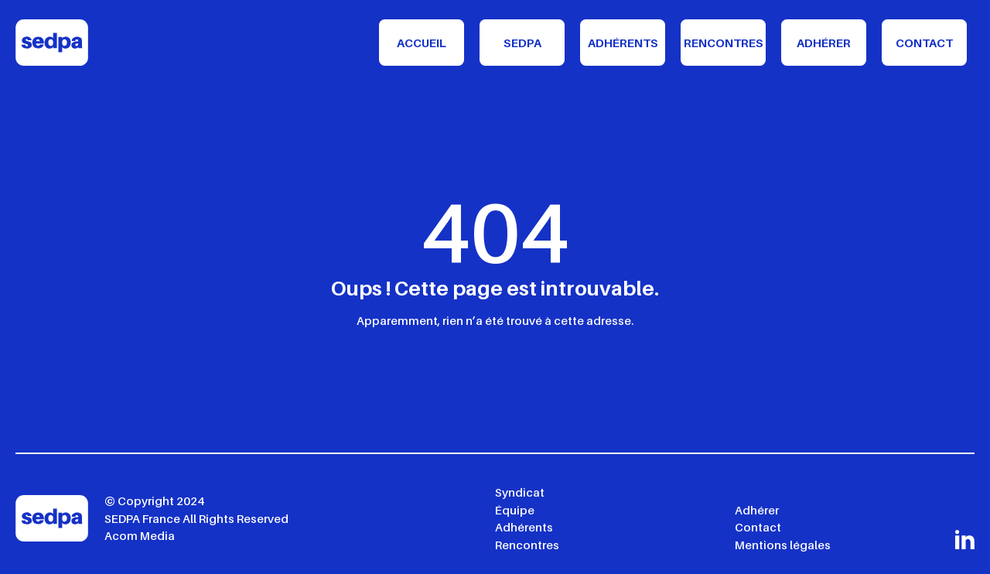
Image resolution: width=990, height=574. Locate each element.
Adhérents (623, 43)
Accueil (421, 43)
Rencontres (723, 43)
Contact (924, 43)
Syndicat (519, 492)
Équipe (514, 510)
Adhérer (824, 43)
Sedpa (522, 43)
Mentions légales (783, 545)
